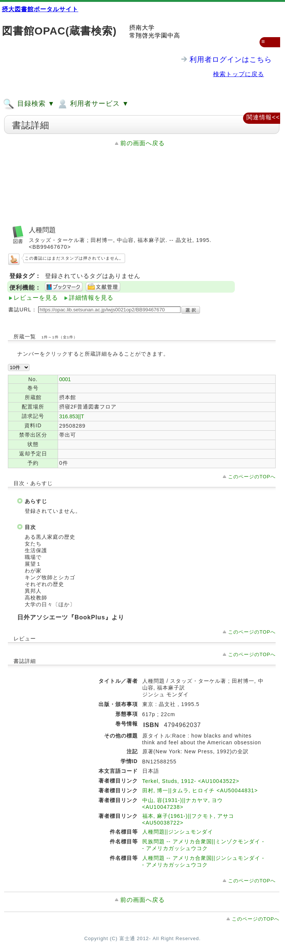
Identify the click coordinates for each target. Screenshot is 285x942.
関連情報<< (263, 117)
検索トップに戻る (238, 74)
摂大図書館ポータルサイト (40, 9)
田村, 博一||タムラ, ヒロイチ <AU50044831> (200, 790)
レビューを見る (35, 297)
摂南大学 (142, 27)
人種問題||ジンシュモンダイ (177, 832)
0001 (65, 379)
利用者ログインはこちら (231, 59)
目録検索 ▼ (29, 104)
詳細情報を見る (91, 297)
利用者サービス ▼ (93, 104)
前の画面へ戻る (142, 143)
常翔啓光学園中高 (154, 35)
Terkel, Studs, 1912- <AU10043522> (191, 781)
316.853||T (71, 416)
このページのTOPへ (252, 476)
